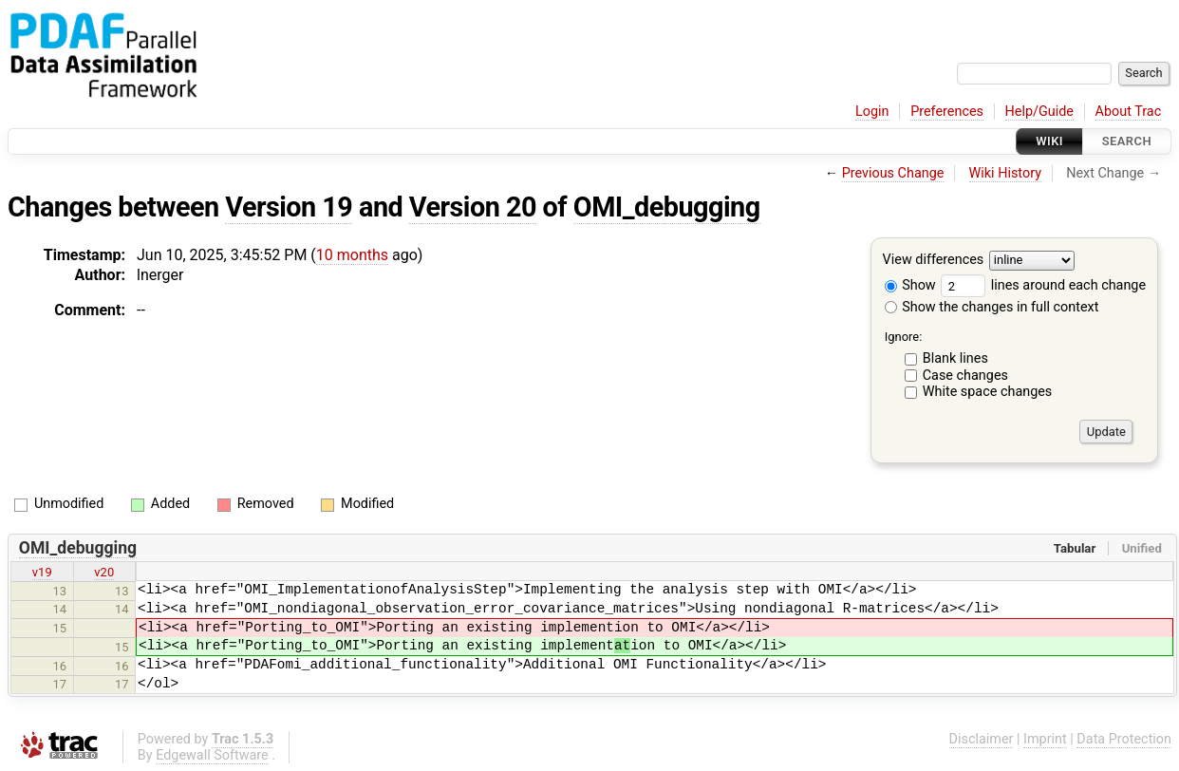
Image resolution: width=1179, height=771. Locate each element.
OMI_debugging (666, 207)
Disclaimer (981, 739)
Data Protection (1123, 739)
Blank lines (955, 358)
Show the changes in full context (992, 307)
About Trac (1128, 111)
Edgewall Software (212, 755)
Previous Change (893, 173)
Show (910, 285)
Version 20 (472, 207)
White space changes (988, 392)
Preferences (946, 111)
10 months (352, 255)
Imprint (1045, 739)
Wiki (1049, 141)
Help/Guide (1039, 111)
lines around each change (1043, 285)
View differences (933, 261)
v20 (104, 572)
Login (872, 111)
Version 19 (288, 207)
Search (1126, 141)
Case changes (965, 375)
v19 (42, 572)
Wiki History (1005, 173)
